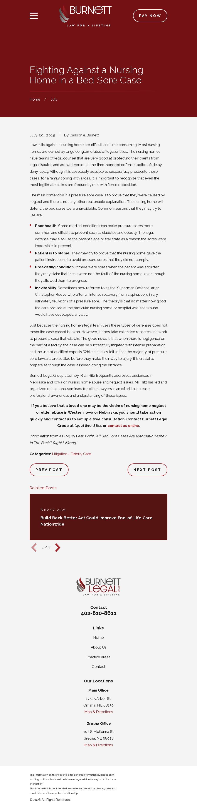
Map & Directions (98, 712)
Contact (98, 666)
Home (98, 637)
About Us (98, 647)
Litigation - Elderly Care (71, 454)
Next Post (147, 470)
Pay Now (150, 15)
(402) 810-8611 (88, 425)
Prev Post (49, 470)
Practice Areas (98, 657)
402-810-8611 (98, 613)
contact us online (123, 425)
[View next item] (57, 547)
